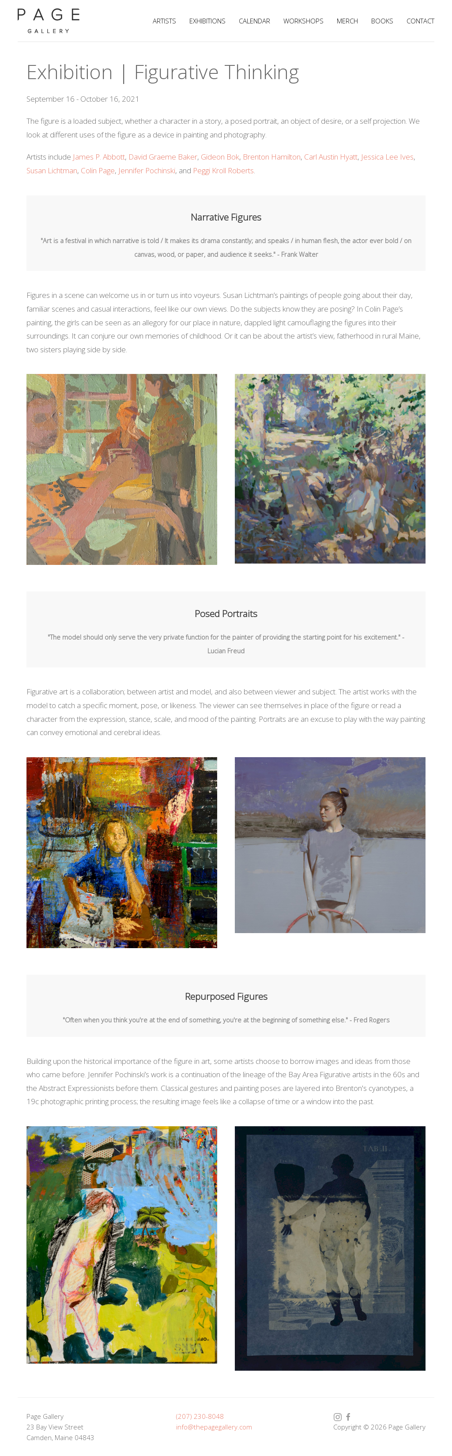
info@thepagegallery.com (214, 1426)
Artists (164, 20)
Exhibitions (207, 20)
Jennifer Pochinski (146, 170)
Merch (347, 20)
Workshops (303, 20)
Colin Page (98, 170)
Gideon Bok (220, 157)
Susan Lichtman (51, 170)
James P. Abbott (99, 157)
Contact (420, 20)
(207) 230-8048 (200, 1416)
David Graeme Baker (162, 157)
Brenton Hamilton (272, 157)
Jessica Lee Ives (387, 157)
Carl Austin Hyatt (331, 157)
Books (382, 20)
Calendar (254, 20)
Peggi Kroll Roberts (223, 170)
